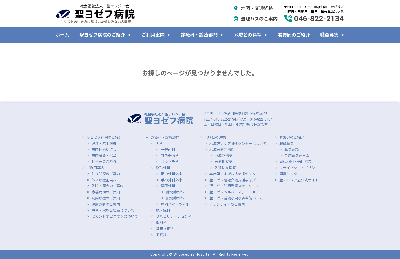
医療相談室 (223, 162)
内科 (159, 144)
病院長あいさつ (104, 150)
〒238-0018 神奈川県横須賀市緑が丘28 (235, 113)
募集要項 (291, 150)
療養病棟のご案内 (106, 192)
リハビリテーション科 (174, 216)
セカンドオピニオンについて (115, 216)
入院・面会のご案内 (108, 186)
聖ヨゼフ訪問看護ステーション (234, 186)
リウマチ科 (170, 162)
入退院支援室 (225, 168)
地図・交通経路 (253, 8)
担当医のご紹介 (104, 162)
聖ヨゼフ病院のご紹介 (105, 35)
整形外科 (163, 168)
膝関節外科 (175, 192)
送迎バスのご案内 (255, 18)
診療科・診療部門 (202, 35)
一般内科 (168, 150)
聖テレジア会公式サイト (299, 180)
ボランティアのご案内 (227, 204)
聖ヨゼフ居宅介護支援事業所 (232, 180)
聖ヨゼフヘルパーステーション (234, 192)
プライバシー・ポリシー (299, 168)
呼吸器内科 (170, 156)
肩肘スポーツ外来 (175, 204)
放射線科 (163, 210)
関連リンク (288, 174)
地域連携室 (223, 156)
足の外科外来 (171, 174)
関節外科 (168, 186)
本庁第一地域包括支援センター (234, 174)
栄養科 (161, 235)
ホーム (62, 35)
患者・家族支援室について (113, 210)
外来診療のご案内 (106, 174)
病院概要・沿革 (104, 156)
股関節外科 (175, 198)
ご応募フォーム (296, 156)
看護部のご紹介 (294, 35)
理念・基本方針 (104, 144)
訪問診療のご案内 (106, 198)
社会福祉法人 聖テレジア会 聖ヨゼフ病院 (95, 14)
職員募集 (332, 35)
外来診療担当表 (104, 180)
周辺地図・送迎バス (295, 162)
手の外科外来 (171, 180)
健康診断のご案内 (106, 204)
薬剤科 (161, 222)
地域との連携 (251, 35)
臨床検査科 (165, 229)
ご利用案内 (156, 35)
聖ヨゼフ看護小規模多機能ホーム (236, 198)
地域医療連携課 (221, 150)
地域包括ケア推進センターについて (238, 144)
